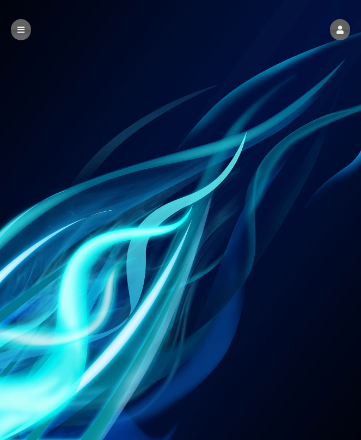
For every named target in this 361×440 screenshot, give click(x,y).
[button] (340, 29)
